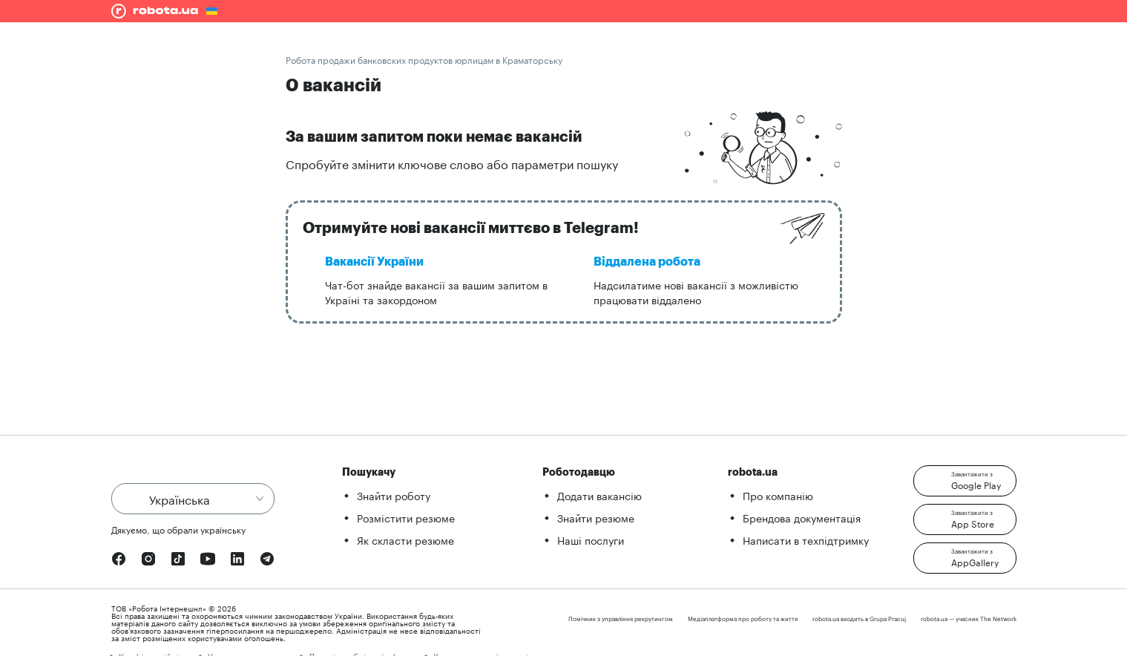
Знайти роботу (393, 495)
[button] (964, 480)
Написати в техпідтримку (806, 539)
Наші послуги (590, 539)
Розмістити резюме (406, 517)
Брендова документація (802, 517)
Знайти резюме (595, 517)
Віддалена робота (647, 262)
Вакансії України (374, 262)
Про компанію (778, 495)
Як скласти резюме (405, 539)
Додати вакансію (599, 495)
